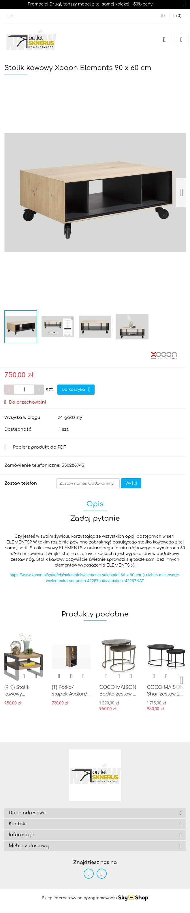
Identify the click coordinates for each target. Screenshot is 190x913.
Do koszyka (76, 389)
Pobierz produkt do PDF (35, 447)
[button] (95, 813)
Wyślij (131, 483)
